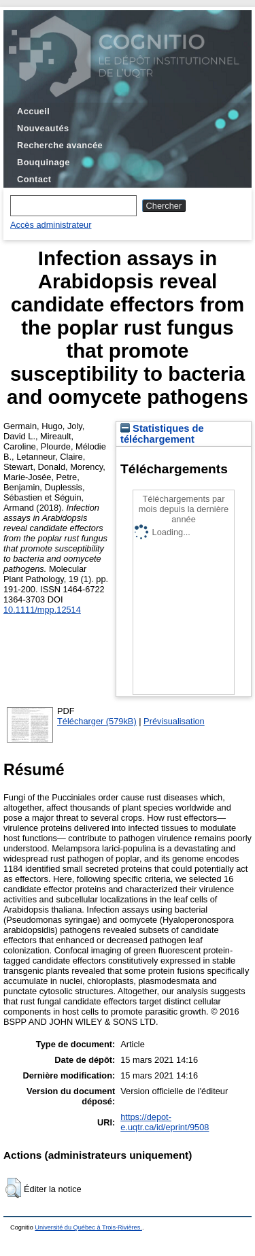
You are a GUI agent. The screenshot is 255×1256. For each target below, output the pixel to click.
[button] (13, 1188)
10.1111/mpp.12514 (42, 610)
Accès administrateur (50, 225)
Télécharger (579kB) (97, 721)
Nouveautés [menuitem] (43, 128)
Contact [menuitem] (34, 179)
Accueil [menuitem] (33, 111)
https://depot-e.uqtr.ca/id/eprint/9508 (164, 1122)
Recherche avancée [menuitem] (60, 145)
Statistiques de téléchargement (162, 434)
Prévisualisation (174, 721)
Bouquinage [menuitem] (43, 162)
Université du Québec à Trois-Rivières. (88, 1227)
